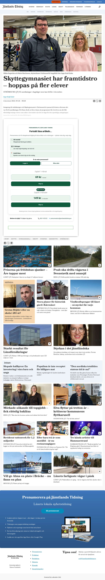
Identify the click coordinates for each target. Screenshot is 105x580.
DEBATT (60, 6)
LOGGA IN (99, 1)
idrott (35, 239)
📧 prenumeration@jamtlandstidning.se (60, 218)
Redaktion (35, 558)
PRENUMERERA (56, 1)
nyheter (43, 239)
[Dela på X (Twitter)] (97, 101)
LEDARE (54, 6)
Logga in (25, 163)
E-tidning (35, 555)
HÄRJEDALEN (68, 11)
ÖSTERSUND (49, 11)
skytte (13, 239)
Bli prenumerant (52, 511)
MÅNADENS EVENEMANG (76, 1)
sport (6, 239)
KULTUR (47, 6)
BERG (61, 11)
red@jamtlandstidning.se (87, 558)
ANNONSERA (65, 1)
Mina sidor (56, 163)
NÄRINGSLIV (39, 6)
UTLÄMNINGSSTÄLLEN (89, 1)
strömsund (64, 239)
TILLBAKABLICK (69, 6)
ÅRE (28, 11)
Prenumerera (37, 552)
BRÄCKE (56, 11)
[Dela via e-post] (100, 101)
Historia (35, 562)
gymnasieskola (24, 239)
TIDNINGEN (79, 6)
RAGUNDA (75, 11)
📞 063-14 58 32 (42, 218)
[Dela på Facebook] (94, 101)
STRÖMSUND (40, 11)
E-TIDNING (88, 6)
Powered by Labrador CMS (52, 577)
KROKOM (33, 11)
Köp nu (41, 184)
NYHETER (31, 6)
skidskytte (53, 239)
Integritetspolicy (37, 569)
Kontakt (35, 565)
